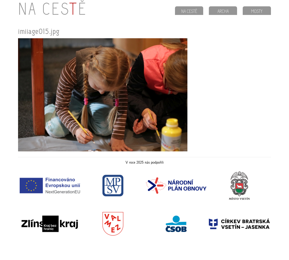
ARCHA (223, 12)
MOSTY (257, 12)
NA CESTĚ (189, 12)
